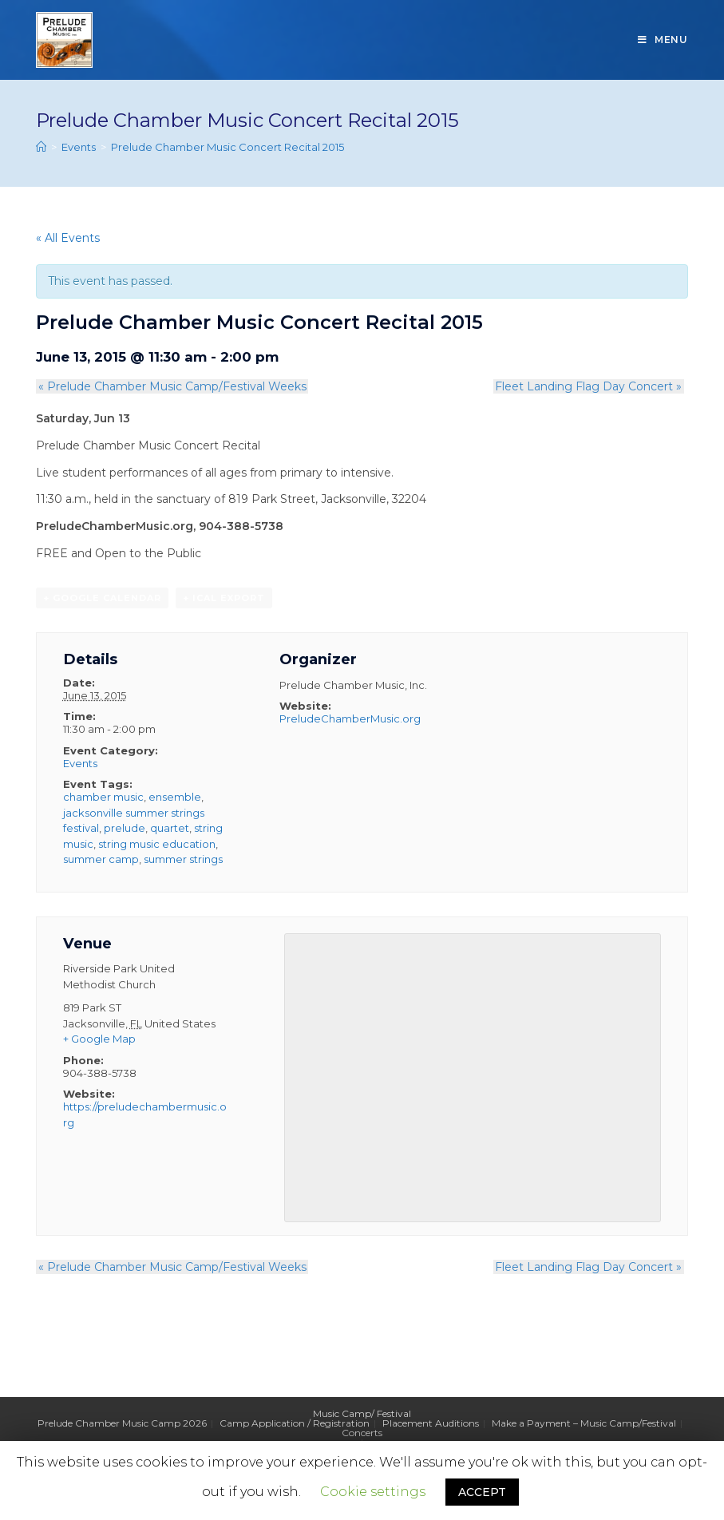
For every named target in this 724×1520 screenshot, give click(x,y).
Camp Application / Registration (295, 1424)
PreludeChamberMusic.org (350, 719)
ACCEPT (482, 1492)
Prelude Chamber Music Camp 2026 (122, 1424)
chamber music (103, 797)
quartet (169, 828)
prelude (124, 828)
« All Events (68, 238)
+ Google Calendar (102, 598)
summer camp (101, 859)
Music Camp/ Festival (362, 1414)
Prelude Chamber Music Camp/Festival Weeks (170, 386)
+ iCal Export (224, 598)
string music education (157, 843)
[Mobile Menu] (663, 40)
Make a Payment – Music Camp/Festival (584, 1424)
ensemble (174, 797)
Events (80, 763)
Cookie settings (372, 1491)
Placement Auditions (430, 1424)
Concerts (362, 1433)
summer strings (183, 859)
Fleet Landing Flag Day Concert (590, 386)
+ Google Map (99, 1039)
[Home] (41, 147)
